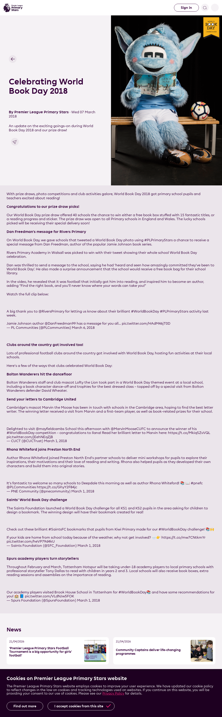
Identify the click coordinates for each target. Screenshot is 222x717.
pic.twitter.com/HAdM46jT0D (146, 323)
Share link (15, 142)
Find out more (24, 706)
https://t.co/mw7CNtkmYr (183, 537)
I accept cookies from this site (78, 706)
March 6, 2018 (83, 328)
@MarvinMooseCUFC (128, 429)
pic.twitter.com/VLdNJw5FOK (49, 596)
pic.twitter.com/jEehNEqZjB (30, 437)
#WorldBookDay (145, 311)
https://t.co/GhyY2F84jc (57, 487)
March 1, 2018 (55, 441)
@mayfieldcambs (50, 429)
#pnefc (197, 483)
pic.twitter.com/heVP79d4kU (31, 541)
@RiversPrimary (51, 311)
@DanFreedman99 (60, 323)
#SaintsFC (57, 529)
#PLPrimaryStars (174, 311)
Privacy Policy (113, 693)
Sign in (186, 7)
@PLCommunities (21, 487)
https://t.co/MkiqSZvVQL (189, 433)
